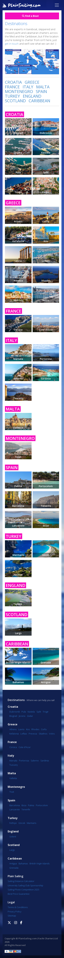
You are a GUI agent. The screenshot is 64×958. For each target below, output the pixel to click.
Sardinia (44, 760)
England (13, 831)
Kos (28, 729)
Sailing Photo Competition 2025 (23, 889)
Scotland (14, 845)
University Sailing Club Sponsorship (25, 885)
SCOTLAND (15, 100)
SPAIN (41, 91)
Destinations (16, 700)
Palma (31, 805)
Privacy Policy (14, 911)
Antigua (13, 863)
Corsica (13, 747)
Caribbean (15, 858)
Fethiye (13, 823)
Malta (12, 773)
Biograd (13, 715)
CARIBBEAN (39, 100)
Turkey (12, 818)
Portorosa (24, 760)
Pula (24, 711)
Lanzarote (14, 809)
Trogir (45, 711)
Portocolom (42, 805)
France (12, 742)
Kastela (31, 711)
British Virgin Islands (39, 863)
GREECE (32, 82)
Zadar (30, 715)
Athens (13, 729)
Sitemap (12, 915)
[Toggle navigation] (56, 5)
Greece (12, 724)
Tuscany (13, 764)
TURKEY (12, 96)
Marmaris (31, 823)
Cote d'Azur (25, 747)
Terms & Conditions (18, 907)
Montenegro (16, 786)
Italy (11, 755)
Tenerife (26, 809)
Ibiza (24, 805)
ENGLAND (32, 96)
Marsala (13, 760)
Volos (52, 733)
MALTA (42, 87)
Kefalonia (14, 733)
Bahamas (23, 863)
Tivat (11, 791)
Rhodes (35, 729)
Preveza (33, 733)
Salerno (35, 760)
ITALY (28, 87)
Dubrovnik (14, 711)
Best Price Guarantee (19, 893)
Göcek (21, 823)
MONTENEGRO (19, 91)
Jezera (22, 715)
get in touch (12, 43)
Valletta (13, 778)
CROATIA (13, 82)
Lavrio (21, 729)
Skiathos (43, 733)
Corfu (44, 729)
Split (39, 711)
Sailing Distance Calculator (21, 881)
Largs (12, 849)
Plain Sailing (15, 876)
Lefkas (23, 733)
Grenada (13, 867)
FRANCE (12, 87)
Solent (12, 836)
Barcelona (14, 805)
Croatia (13, 706)
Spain (11, 800)
